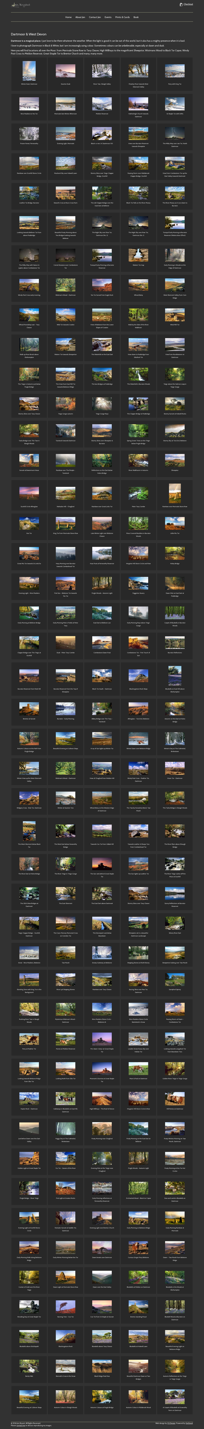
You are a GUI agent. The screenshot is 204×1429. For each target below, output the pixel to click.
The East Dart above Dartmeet (102, 903)
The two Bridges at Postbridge (102, 384)
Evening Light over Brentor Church (102, 1228)
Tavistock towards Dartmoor (65, 441)
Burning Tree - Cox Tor (66, 1317)
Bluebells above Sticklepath (29, 1346)
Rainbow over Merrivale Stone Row (174, 506)
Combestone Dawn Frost (102, 653)
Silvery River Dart (175, 933)
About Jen (80, 17)
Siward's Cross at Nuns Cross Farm (65, 203)
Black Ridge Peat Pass (102, 1376)
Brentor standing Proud (138, 1317)
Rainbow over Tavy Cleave (102, 989)
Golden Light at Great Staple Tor (29, 1168)
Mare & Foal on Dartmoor (138, 1079)
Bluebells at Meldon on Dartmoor (138, 1287)
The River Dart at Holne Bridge (29, 874)
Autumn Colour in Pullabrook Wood (138, 1407)
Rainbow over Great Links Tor (102, 506)
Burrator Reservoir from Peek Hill (29, 689)
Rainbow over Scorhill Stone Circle (29, 173)
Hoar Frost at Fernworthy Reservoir (102, 563)
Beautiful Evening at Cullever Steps (65, 748)
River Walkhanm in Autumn (138, 470)
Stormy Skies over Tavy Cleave (29, 414)
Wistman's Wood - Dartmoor (66, 295)
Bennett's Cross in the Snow (65, 1376)
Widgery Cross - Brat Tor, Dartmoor (29, 808)
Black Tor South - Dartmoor (102, 689)
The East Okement (65, 903)
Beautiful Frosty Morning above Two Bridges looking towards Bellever (65, 235)
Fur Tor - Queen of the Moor (66, 1168)
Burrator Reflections (175, 653)
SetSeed (189, 1423)
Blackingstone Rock (65, 1346)
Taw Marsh (65, 963)
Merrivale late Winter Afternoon (65, 114)
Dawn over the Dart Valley (102, 1287)
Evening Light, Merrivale (65, 143)
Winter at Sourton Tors (66, 808)
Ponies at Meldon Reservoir (65, 1049)
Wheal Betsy (138, 295)
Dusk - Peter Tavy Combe (66, 653)
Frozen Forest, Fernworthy (29, 143)
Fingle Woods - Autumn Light (102, 593)
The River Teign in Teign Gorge (66, 874)
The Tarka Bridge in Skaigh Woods (175, 808)
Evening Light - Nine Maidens (29, 593)
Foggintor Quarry (138, 593)
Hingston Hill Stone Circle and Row (138, 563)
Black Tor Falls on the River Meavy (138, 203)
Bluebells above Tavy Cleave (102, 1346)
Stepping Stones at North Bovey (138, 963)
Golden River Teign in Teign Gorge (175, 1079)
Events (108, 17)
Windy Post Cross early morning (29, 295)
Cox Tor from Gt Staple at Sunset (102, 1317)
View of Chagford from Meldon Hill (102, 778)
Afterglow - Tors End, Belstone (138, 719)
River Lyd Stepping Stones (66, 989)
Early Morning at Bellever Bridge (29, 623)
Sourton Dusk (65, 84)
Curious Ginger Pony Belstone (138, 1257)
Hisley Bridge (174, 563)
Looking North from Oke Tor (65, 1079)
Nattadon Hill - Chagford (65, 506)
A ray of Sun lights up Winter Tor (102, 748)
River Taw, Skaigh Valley (102, 84)
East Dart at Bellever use (102, 623)
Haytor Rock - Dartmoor (29, 1109)
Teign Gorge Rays (102, 414)
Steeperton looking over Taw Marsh (174, 963)
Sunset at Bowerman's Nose (29, 470)
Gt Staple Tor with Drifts (175, 114)
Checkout (188, 4)
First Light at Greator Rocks (65, 1198)
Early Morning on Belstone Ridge (138, 1228)
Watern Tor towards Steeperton (66, 354)
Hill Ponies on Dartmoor (175, 1109)
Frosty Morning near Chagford (102, 1139)
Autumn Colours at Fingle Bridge (102, 1407)
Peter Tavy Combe (138, 506)
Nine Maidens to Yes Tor (29, 114)
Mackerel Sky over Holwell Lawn (65, 173)
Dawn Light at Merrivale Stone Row (65, 1287)
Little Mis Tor (174, 533)
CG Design (171, 1423)
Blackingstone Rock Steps (138, 689)
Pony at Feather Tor (29, 1049)
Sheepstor (174, 470)
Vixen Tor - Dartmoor (174, 778)
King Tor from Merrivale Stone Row (65, 533)
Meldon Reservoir (102, 114)
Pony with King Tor (174, 84)
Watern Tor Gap (138, 265)
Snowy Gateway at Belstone (102, 963)
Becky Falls (29, 1376)
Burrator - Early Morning (65, 719)
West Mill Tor (174, 325)
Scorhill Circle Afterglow (29, 506)
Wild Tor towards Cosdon (65, 325)
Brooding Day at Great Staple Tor (29, 1317)
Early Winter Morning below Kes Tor (65, 1257)
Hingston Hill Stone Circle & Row (138, 1109)
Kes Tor (29, 533)
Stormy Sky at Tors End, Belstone (174, 441)
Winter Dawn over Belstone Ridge (138, 748)
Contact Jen (95, 17)
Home (68, 17)
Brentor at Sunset (29, 719)
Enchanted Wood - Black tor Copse (138, 1198)
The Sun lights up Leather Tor (138, 874)
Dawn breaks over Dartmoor (102, 1257)
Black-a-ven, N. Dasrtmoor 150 (102, 143)
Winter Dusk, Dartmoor (29, 84)
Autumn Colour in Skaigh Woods (65, 1407)
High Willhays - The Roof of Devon (102, 1109)
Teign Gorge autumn (65, 414)
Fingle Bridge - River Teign (29, 1198)
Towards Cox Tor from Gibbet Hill (102, 844)
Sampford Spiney (175, 989)
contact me (21, 1425)
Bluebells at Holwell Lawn (138, 1346)
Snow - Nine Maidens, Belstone (29, 963)
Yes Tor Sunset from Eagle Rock (102, 295)
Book (136, 17)
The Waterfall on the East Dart (102, 354)
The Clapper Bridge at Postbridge (138, 414)
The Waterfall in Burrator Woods (138, 384)
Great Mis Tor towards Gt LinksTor (29, 563)
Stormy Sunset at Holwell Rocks (175, 414)
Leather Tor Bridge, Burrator (29, 203)
